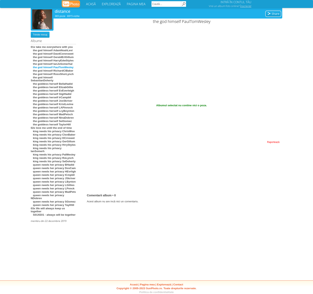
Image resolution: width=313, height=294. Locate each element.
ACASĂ (91, 4)
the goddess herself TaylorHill (51, 124)
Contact (178, 284)
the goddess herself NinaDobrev (52, 117)
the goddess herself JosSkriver (51, 100)
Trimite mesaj (40, 34)
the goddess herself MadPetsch (52, 114)
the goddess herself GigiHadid (51, 93)
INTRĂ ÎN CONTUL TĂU (236, 2)
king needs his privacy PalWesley (53, 154)
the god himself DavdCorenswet (52, 53)
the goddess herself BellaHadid (52, 83)
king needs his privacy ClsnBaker (53, 134)
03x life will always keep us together (48, 210)
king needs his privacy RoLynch (52, 157)
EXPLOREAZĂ (111, 4)
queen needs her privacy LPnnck (52, 188)
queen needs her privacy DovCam (53, 168)
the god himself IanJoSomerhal (51, 63)
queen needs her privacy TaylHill (52, 205)
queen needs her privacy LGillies (52, 185)
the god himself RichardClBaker (52, 70)
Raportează (273, 142)
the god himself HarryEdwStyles (52, 60)
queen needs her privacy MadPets (53, 191)
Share (273, 14)
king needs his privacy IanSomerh (46, 150)
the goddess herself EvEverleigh (52, 90)
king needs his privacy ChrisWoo (53, 131)
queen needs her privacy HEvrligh (53, 171)
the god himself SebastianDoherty (42, 79)
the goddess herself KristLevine (52, 104)
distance (62, 11)
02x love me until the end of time (51, 127)
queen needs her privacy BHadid (52, 164)
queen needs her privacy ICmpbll (53, 174)
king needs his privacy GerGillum (53, 141)
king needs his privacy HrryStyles (53, 144)
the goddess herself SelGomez (51, 121)
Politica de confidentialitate (156, 292)
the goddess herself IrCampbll (51, 97)
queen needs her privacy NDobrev (47, 197)
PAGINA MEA (136, 4)
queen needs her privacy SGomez (53, 201)
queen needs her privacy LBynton (53, 181)
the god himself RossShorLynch (52, 74)
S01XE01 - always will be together (53, 214)
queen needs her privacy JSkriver (53, 178)
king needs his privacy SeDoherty (53, 161)
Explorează (164, 284)
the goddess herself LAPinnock (52, 107)
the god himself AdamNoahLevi (52, 50)
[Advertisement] (181, 54)
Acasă (134, 284)
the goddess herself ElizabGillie (52, 87)
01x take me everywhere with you (52, 46)
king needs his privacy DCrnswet (53, 138)
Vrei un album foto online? (230, 6)
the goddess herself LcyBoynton (52, 110)
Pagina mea (147, 284)
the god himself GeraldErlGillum (52, 57)
